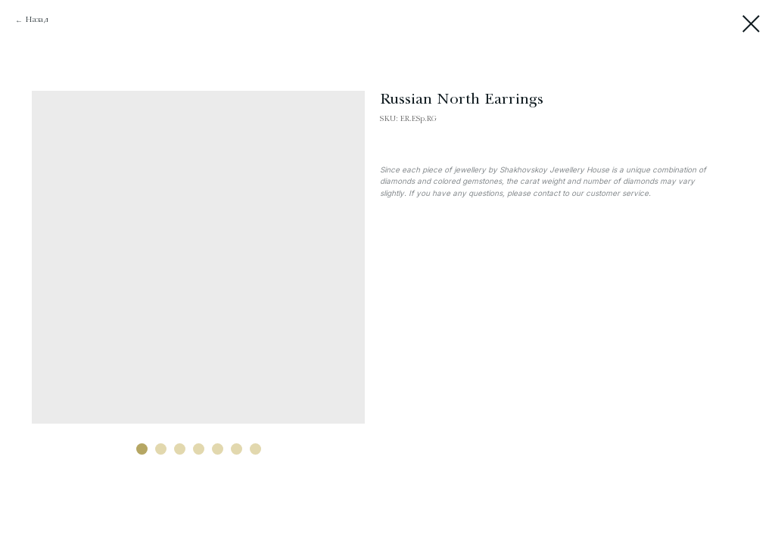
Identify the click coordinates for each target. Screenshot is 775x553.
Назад (36, 20)
